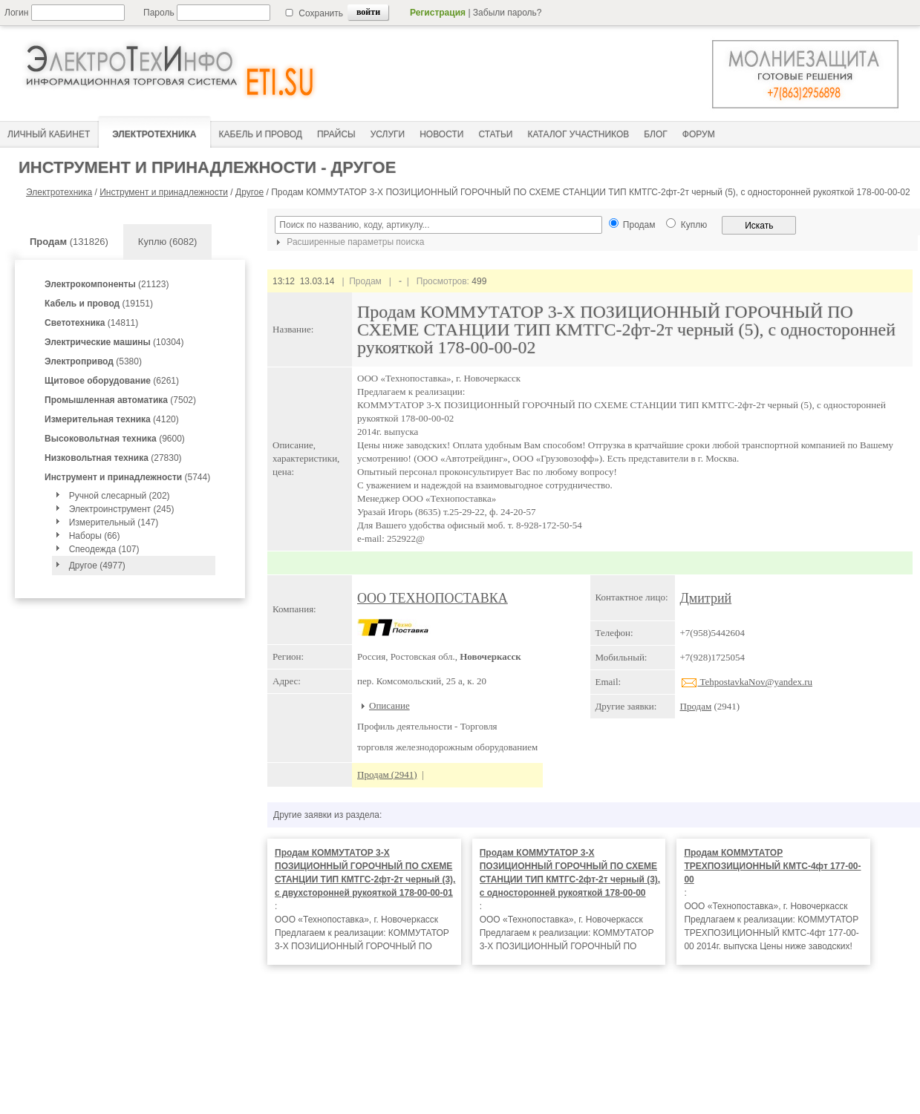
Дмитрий (706, 598)
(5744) (127, 477)
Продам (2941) (387, 774)
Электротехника (59, 192)
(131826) (69, 241)
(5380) (93, 361)
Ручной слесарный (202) (119, 496)
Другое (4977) (97, 565)
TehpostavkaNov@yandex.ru (746, 681)
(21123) (107, 284)
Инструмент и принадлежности (163, 192)
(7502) (120, 400)
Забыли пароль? (507, 12)
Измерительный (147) (114, 522)
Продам (696, 706)
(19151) (99, 303)
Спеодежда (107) (104, 549)
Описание (389, 705)
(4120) (112, 419)
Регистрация (438, 12)
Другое (249, 192)
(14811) (91, 323)
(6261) (112, 381)
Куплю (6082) (168, 241)
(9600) (115, 438)
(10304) (114, 342)
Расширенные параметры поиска (348, 242)
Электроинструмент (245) (121, 509)
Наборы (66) (94, 536)
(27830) (113, 458)
